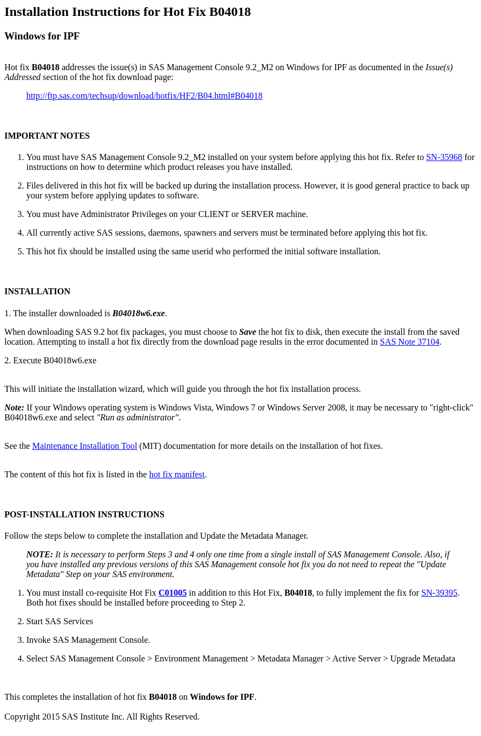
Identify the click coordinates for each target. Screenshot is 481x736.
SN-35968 (444, 157)
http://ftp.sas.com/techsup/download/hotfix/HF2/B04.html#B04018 (144, 95)
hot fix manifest (177, 474)
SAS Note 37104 (409, 341)
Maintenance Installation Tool (84, 445)
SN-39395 (439, 592)
